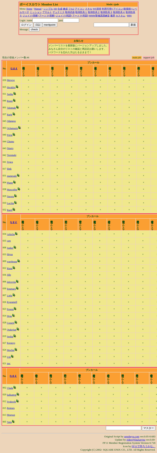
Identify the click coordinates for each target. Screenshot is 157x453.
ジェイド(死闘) (64, 15)
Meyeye (11, 80)
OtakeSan (11, 329)
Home (29, 8)
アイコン (79, 8)
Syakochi (11, 401)
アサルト (47, 12)
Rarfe (9, 114)
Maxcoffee (12, 189)
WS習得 (97, 8)
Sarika (10, 94)
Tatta (9, 422)
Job (55, 8)
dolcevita (11, 282)
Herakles (11, 87)
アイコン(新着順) (122, 8)
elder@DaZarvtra (136, 439)
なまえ (14, 68)
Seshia (10, 336)
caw (9, 240)
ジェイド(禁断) (31, 15)
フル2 (71, 8)
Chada (10, 388)
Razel (9, 210)
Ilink (9, 168)
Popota (10, 309)
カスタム (120, 15)
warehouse (12, 261)
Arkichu (11, 234)
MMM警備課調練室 (99, 15)
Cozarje (10, 323)
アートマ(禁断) (47, 15)
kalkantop (11, 394)
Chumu (10, 141)
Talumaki (11, 107)
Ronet (10, 101)
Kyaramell (12, 302)
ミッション (36, 12)
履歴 (112, 15)
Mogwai (11, 415)
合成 (60, 8)
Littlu (9, 295)
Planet (10, 182)
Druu (9, 316)
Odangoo (11, 121)
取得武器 (70, 12)
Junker (10, 248)
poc (8, 363)
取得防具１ (81, 12)
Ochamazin (12, 128)
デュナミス (59, 12)
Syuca (10, 162)
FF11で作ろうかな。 (143, 446)
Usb (9, 357)
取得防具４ (119, 12)
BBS (129, 15)
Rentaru (11, 408)
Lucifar (10, 203)
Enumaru (11, 288)
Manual (38, 8)
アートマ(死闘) (80, 15)
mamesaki (12, 176)
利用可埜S (107, 8)
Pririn (9, 135)
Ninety (10, 148)
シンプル (48, 8)
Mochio (10, 350)
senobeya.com (131, 436)
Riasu (9, 268)
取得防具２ (94, 12)
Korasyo (11, 343)
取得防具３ (106, 12)
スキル (88, 8)
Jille (9, 274)
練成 (65, 8)
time (152, 68)
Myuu (10, 254)
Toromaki (11, 155)
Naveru (10, 196)
